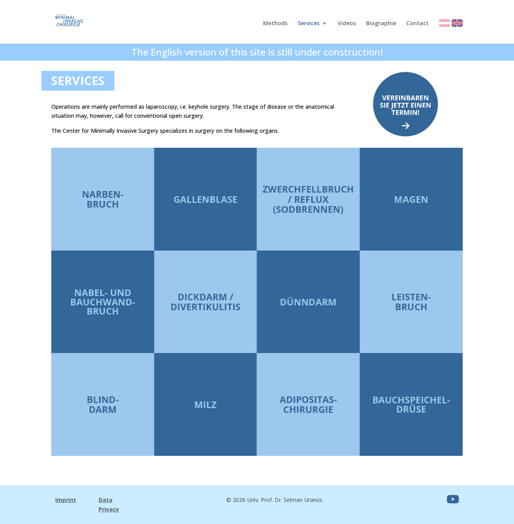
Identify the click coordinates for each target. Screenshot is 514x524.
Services (309, 23)
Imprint (65, 500)
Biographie (381, 23)
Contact (417, 23)
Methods (275, 23)
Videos (347, 23)
